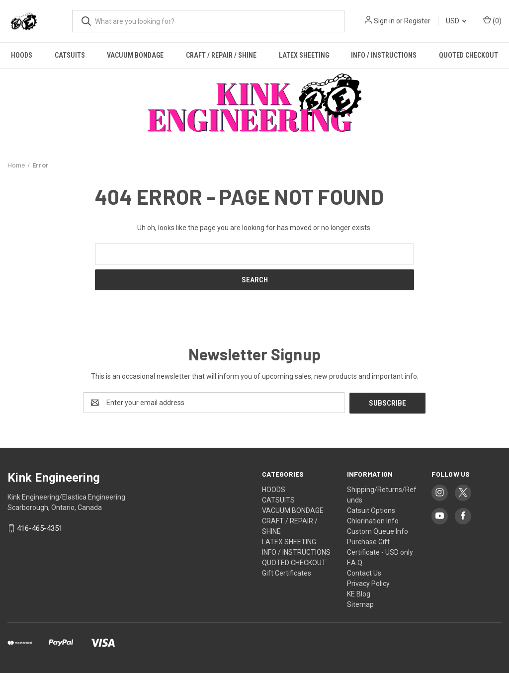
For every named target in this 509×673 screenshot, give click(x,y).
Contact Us (364, 573)
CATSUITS (70, 55)
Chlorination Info (373, 520)
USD (456, 21)
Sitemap (360, 604)
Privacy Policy (368, 583)
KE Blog (358, 593)
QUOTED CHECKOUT (294, 562)
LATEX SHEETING (304, 55)
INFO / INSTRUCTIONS (384, 55)
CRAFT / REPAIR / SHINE (221, 55)
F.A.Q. (355, 562)
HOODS (21, 55)
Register (417, 21)
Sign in (384, 21)
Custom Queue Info (377, 531)
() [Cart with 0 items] (492, 20)
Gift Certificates (286, 573)
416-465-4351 (40, 528)
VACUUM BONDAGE (135, 55)
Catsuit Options (371, 510)
